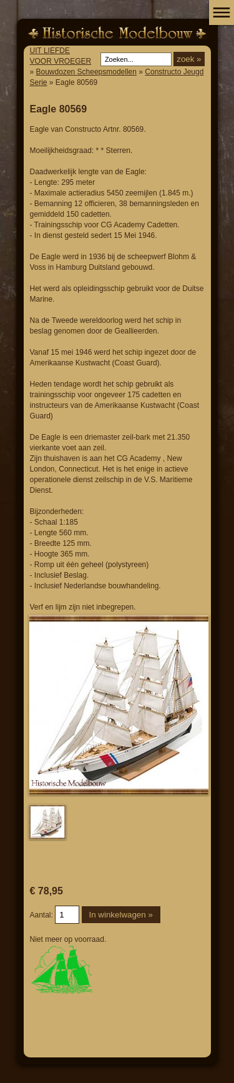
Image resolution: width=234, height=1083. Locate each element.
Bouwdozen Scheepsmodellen (86, 71)
